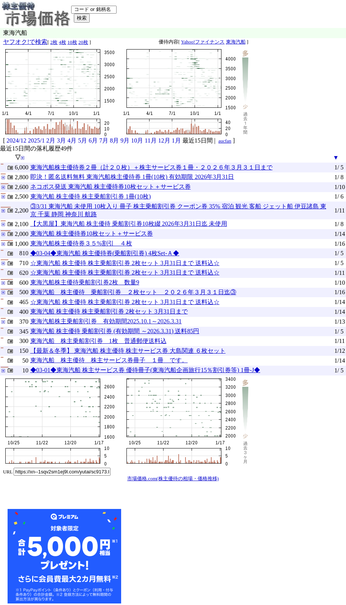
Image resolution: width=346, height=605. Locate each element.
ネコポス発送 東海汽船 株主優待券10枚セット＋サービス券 (110, 186)
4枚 (62, 42)
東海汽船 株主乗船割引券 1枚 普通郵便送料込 (98, 341)
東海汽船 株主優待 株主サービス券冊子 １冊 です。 (109, 360)
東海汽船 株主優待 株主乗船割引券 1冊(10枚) (90, 196)
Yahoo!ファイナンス (202, 42)
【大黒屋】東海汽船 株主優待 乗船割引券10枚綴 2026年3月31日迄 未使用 (128, 223)
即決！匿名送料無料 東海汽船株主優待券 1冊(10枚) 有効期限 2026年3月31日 (132, 177)
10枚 (72, 42)
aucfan (224, 141)
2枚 (54, 42)
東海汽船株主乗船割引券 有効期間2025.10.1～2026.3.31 (106, 321)
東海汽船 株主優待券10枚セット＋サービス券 (91, 233)
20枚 (83, 42)
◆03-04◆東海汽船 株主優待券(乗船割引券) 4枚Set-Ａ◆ (104, 253)
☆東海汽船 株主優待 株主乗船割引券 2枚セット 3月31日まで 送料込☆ (125, 263)
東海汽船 (236, 42)
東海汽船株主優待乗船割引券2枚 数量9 (84, 282)
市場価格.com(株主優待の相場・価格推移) (173, 478)
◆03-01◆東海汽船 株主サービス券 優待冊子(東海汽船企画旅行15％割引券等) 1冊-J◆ (145, 370)
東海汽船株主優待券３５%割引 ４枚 (81, 243)
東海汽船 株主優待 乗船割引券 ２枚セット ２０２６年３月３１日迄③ (133, 292)
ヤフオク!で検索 (25, 42)
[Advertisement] (179, 556)
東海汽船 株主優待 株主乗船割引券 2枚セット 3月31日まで (109, 311)
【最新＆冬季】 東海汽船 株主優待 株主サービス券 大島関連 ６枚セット (128, 350)
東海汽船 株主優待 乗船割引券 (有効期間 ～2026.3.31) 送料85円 (114, 331)
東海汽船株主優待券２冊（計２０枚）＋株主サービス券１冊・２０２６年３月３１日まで (151, 167)
